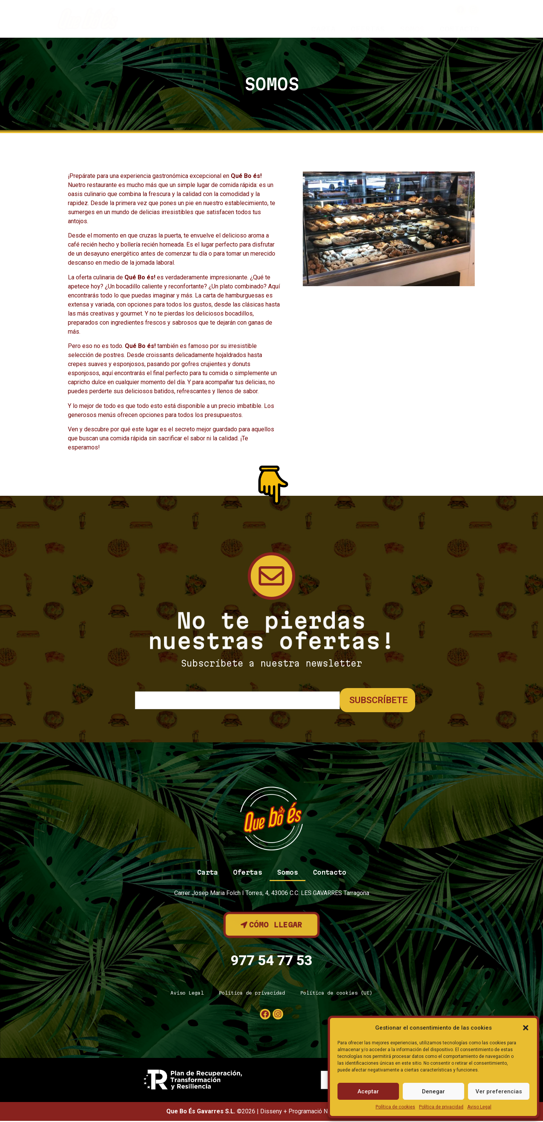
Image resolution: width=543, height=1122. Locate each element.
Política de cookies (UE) (336, 993)
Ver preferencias (499, 1091)
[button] (525, 1028)
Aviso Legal (479, 1107)
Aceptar (368, 1091)
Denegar (433, 1091)
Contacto (459, 29)
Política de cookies (395, 1107)
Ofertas (368, 29)
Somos (412, 29)
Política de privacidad (441, 1107)
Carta (323, 29)
